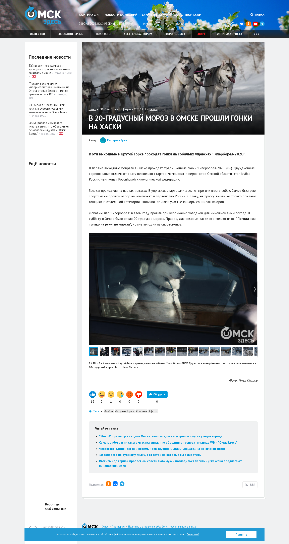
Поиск (257, 14)
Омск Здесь (45, 16)
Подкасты (103, 34)
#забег (108, 411)
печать (154, 109)
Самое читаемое (155, 15)
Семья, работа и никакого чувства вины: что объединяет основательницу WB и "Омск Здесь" (168, 442)
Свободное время (70, 34)
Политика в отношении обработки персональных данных (162, 526)
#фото (153, 411)
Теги (96, 411)
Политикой (193, 534)
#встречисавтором (138, 34)
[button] (254, 236)
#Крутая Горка (124, 411)
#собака (141, 411)
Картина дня (89, 15)
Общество (37, 34)
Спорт (201, 34)
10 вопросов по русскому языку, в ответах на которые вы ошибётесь (150, 455)
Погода (146, 24)
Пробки (178, 24)
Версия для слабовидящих (55, 506)
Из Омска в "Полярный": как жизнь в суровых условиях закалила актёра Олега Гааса (48, 108)
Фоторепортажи (187, 15)
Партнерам (118, 526)
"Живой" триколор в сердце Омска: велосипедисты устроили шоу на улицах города (161, 436)
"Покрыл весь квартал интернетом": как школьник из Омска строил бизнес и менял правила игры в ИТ (49, 89)
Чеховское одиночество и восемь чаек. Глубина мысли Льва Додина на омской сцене (162, 449)
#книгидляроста (229, 34)
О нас (105, 526)
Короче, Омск (175, 34)
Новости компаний (121, 15)
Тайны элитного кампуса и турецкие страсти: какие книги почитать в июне (49, 69)
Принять (241, 534)
